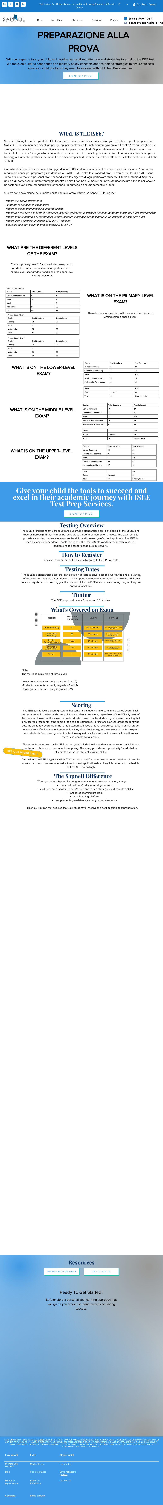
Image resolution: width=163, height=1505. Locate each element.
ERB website (111, 559)
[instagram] (4, 4)
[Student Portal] (145, 4)
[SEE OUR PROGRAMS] (22, 752)
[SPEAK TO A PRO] (80, 76)
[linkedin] (23, 4)
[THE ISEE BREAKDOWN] (61, 1271)
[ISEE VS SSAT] (101, 1271)
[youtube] (17, 4)
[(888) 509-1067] (138, 18)
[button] (123, 4)
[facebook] (10, 4)
